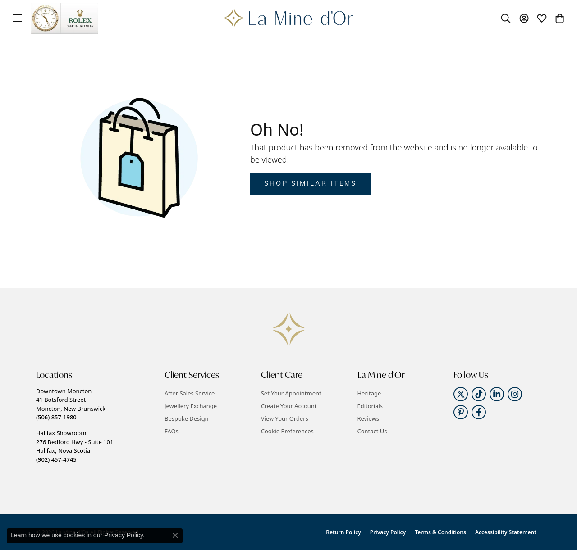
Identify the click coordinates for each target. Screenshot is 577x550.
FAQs (172, 431)
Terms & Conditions (440, 532)
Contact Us (372, 431)
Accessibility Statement (505, 532)
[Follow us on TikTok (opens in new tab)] (479, 394)
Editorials (370, 406)
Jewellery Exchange (191, 406)
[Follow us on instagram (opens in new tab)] (515, 394)
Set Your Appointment (291, 393)
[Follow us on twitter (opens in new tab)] (460, 394)
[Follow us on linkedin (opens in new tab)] (497, 394)
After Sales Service (190, 393)
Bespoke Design (187, 418)
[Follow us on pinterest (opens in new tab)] (460, 412)
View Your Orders (284, 418)
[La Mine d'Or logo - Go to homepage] (288, 18)
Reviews (368, 418)
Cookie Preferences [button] (287, 431)
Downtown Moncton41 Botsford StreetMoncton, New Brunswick (70, 404)
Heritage (369, 393)
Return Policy (343, 532)
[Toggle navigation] (17, 18)
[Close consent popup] (175, 535)
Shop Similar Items (310, 184)
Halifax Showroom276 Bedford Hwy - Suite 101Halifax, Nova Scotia (74, 446)
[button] (505, 18)
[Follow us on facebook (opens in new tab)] (479, 412)
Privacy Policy (388, 532)
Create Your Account (289, 406)
